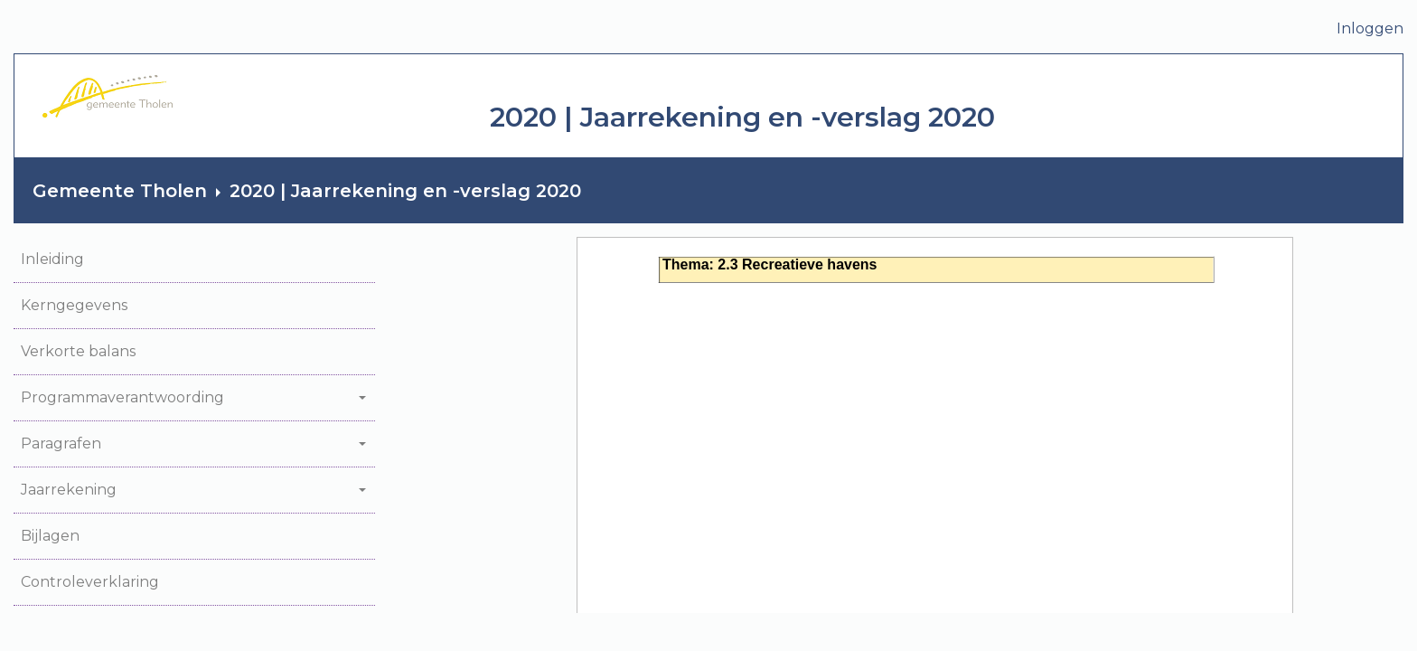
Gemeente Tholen (120, 191)
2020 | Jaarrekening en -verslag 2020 (405, 191)
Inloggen (1370, 28)
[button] (194, 260)
